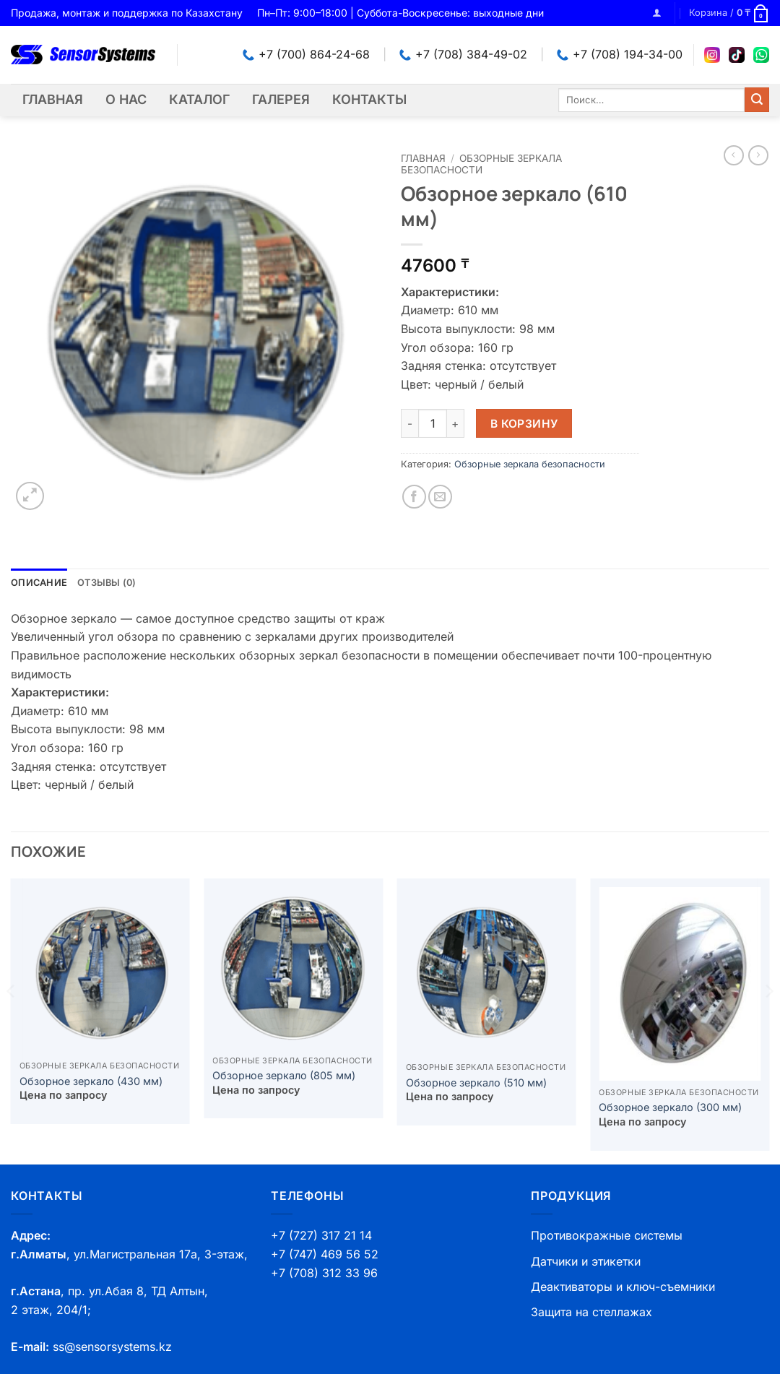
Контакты (369, 99)
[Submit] (757, 99)
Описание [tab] (39, 582)
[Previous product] (758, 155)
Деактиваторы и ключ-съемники (623, 1286)
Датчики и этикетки (586, 1261)
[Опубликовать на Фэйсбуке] (414, 497)
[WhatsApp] (761, 55)
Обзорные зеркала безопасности (481, 164)
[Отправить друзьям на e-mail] (440, 497)
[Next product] (734, 155)
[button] (657, 13)
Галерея (281, 99)
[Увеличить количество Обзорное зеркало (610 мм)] (455, 423)
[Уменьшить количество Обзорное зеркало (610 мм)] (409, 423)
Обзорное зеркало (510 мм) (476, 1082)
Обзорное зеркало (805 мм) (283, 1075)
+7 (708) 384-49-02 (463, 54)
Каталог (199, 99)
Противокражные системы (606, 1235)
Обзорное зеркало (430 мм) (91, 1081)
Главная (52, 99)
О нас (126, 99)
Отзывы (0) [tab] (106, 582)
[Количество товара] (432, 423)
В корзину (524, 424)
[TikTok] (737, 55)
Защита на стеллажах (591, 1312)
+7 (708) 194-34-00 (619, 54)
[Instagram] (712, 55)
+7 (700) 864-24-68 (306, 54)
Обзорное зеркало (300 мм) (670, 1107)
